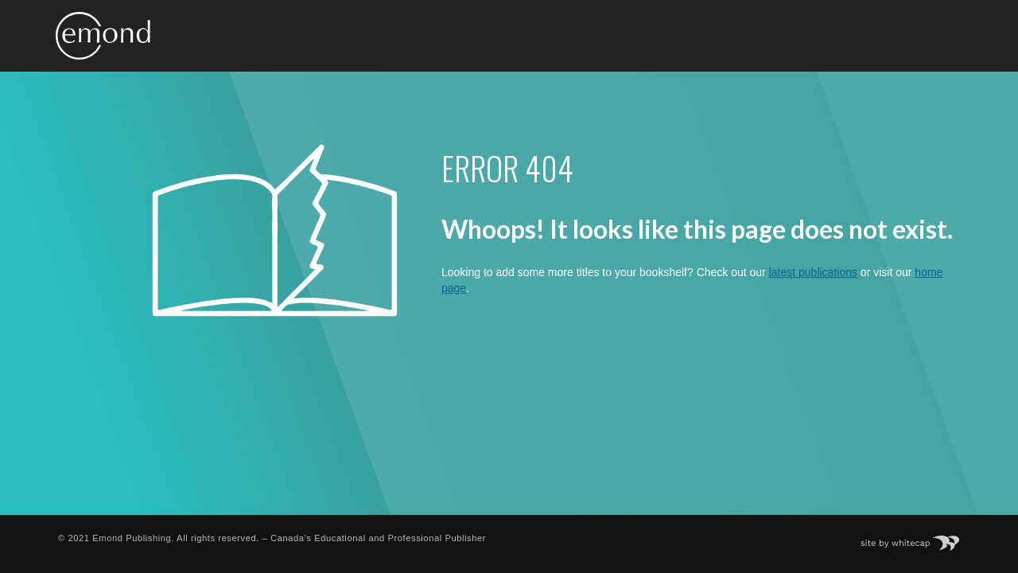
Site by (918, 538)
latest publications (813, 272)
